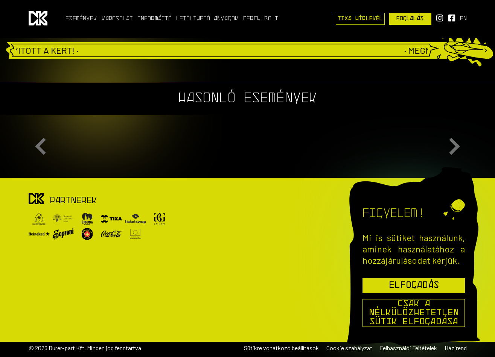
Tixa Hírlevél (360, 19)
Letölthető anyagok (207, 19)
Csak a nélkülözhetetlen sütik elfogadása (414, 313)
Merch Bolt (260, 19)
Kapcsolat (117, 19)
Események (81, 19)
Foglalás (410, 19)
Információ (154, 19)
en (463, 19)
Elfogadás (414, 285)
